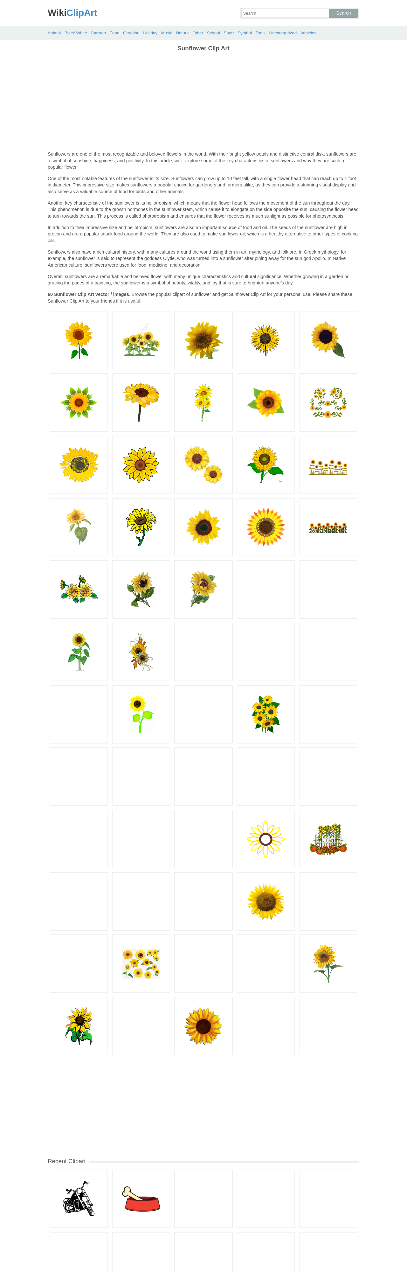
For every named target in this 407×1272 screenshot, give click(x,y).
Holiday (150, 33)
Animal (54, 33)
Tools (260, 33)
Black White (76, 33)
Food (115, 33)
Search (343, 13)
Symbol (245, 33)
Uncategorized (283, 33)
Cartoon (98, 33)
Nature (182, 33)
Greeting (131, 33)
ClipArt (72, 13)
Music (166, 33)
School (213, 33)
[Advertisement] (203, 101)
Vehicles (308, 33)
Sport (229, 33)
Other (197, 33)
